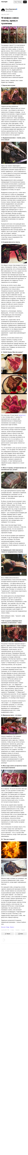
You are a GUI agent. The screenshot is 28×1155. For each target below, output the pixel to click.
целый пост (22, 415)
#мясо (12, 927)
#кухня (3, 927)
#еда (7, 927)
